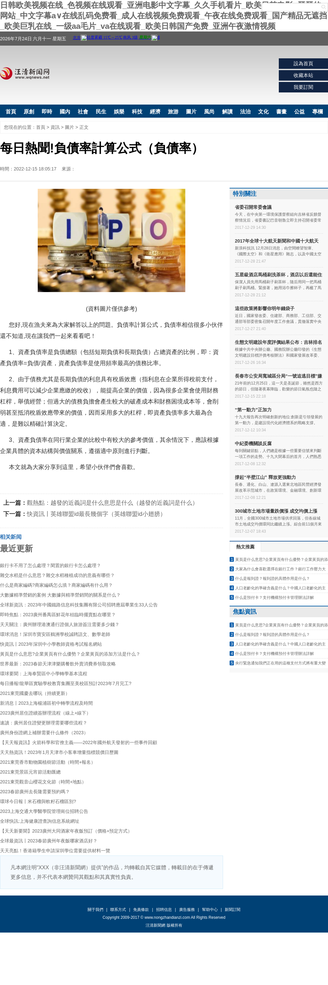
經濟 (155, 111)
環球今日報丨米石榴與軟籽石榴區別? (38, 801)
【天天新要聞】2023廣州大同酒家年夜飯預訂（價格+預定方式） (66, 831)
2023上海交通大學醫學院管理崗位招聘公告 (44, 811)
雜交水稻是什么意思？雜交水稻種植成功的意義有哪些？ (57, 575)
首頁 (11, 111)
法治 (245, 111)
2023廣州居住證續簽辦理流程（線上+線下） (45, 713)
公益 (299, 111)
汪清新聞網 (24, 73)
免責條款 (141, 909)
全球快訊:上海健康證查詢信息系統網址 (39, 821)
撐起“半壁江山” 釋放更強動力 (265, 477)
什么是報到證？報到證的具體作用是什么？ (272, 578)
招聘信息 (164, 909)
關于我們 (95, 909)
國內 (65, 111)
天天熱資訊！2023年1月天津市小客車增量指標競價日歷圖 (59, 752)
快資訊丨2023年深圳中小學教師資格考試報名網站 (51, 644)
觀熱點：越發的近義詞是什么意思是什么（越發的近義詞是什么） (112, 503)
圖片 (191, 111)
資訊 (55, 127)
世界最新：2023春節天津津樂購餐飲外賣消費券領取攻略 (58, 663)
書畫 (281, 111)
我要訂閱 (303, 87)
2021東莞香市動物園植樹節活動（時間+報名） (47, 762)
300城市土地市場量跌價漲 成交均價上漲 (276, 511)
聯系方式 (118, 909)
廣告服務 (187, 909)
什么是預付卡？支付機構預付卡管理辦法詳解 (274, 597)
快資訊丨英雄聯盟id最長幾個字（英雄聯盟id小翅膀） (96, 514)
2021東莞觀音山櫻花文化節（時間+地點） (43, 781)
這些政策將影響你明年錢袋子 (265, 308)
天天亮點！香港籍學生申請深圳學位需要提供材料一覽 (55, 850)
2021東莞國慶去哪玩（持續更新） (35, 693)
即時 (47, 111)
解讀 (227, 111)
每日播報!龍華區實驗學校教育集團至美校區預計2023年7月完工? (66, 683)
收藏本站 (303, 75)
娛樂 (119, 111)
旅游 (173, 111)
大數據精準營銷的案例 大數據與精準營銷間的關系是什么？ (60, 595)
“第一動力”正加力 (253, 409)
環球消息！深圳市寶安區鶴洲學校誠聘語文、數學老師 (55, 634)
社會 (83, 111)
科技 (137, 111)
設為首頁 (303, 63)
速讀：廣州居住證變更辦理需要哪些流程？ (43, 722)
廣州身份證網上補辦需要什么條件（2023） (44, 732)
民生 (101, 111)
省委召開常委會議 (253, 207)
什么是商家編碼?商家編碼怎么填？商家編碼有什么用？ (56, 585)
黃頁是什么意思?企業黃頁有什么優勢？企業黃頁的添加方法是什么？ (70, 654)
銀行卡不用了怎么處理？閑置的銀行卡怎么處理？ (50, 565)
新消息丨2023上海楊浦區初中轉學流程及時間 (46, 703)
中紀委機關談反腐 (253, 443)
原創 (29, 111)
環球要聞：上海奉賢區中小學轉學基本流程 (43, 673)
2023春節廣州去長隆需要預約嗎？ (35, 791)
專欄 (317, 111)
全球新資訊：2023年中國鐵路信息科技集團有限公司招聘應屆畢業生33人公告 (79, 604)
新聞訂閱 (232, 909)
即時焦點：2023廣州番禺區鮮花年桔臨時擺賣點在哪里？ (58, 614)
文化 (263, 111)
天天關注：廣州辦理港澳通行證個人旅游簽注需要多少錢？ (59, 624)
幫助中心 (210, 909)
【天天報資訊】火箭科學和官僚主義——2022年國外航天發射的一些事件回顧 (78, 742)
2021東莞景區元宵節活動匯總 (30, 772)
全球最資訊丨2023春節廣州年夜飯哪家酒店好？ (48, 840)
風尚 (209, 111)
